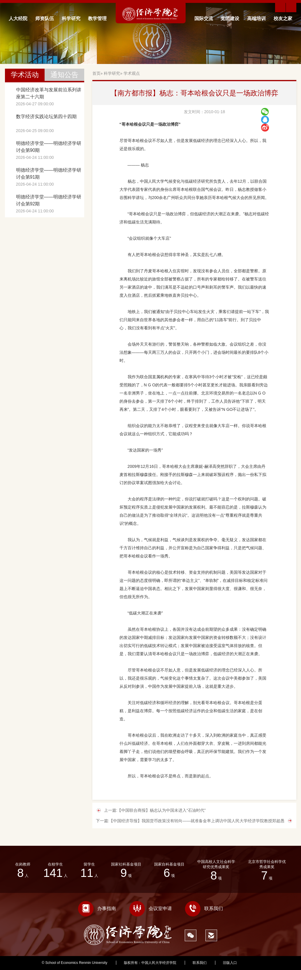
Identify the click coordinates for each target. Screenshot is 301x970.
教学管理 (97, 18)
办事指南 (97, 908)
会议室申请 (150, 908)
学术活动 (25, 75)
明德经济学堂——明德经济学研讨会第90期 (48, 147)
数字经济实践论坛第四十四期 (46, 116)
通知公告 (64, 75)
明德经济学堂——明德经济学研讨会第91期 (48, 174)
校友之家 (283, 18)
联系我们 (204, 908)
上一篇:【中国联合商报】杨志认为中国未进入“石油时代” (155, 810)
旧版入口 (230, 963)
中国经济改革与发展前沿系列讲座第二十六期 (48, 93)
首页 (96, 73)
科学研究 (71, 18)
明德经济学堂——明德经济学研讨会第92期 (48, 200)
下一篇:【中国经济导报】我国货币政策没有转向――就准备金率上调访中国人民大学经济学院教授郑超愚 (190, 820)
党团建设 (230, 18)
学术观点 (132, 73)
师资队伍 (44, 18)
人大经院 (18, 18)
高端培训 (256, 18)
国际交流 (203, 18)
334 (256, 963)
